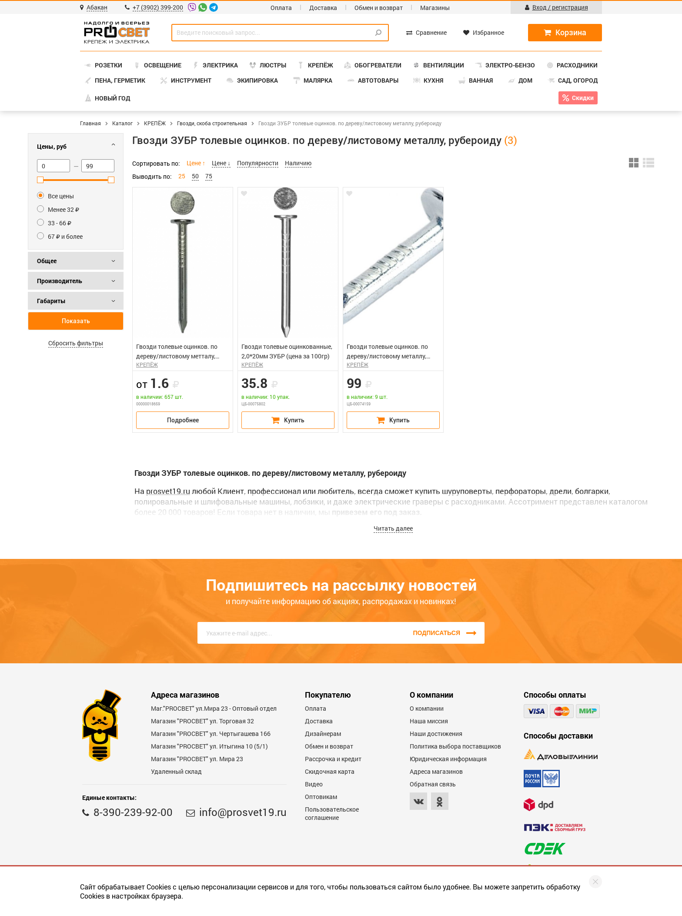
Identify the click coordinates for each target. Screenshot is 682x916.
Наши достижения (436, 733)
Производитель (59, 281)
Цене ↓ (221, 163)
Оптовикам (321, 796)
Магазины (435, 7)
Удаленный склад (176, 771)
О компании (427, 708)
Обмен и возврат (378, 7)
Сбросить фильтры (75, 343)
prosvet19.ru (168, 491)
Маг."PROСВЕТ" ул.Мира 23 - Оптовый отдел (214, 708)
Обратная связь (433, 784)
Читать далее (393, 528)
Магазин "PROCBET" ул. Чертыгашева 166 (211, 733)
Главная (90, 123)
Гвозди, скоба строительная (212, 123)
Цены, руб (52, 146)
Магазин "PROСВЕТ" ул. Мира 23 (197, 759)
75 (208, 176)
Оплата (281, 7)
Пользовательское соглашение (332, 813)
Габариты (51, 301)
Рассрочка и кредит (333, 759)
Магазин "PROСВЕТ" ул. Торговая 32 (202, 721)
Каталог (122, 123)
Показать (76, 321)
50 (195, 176)
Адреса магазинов (436, 771)
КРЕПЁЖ (155, 123)
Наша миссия (429, 721)
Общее (47, 261)
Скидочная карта (329, 771)
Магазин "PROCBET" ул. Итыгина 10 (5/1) (209, 746)
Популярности (257, 163)
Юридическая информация (448, 759)
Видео (314, 784)
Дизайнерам (323, 733)
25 (181, 176)
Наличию (298, 163)
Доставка (323, 7)
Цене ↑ (196, 163)
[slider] (40, 180)
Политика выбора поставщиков (455, 746)
